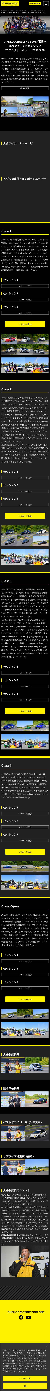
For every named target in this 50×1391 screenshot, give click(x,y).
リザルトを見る (25, 324)
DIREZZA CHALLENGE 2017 (35, 10)
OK (25, 1386)
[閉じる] (47, 1346)
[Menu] (46, 3)
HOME (3, 10)
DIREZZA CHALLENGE (16, 10)
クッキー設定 (25, 1378)
